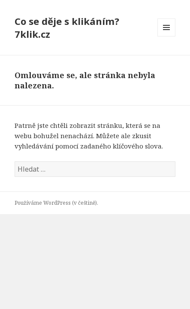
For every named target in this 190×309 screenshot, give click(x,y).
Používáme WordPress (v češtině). (56, 202)
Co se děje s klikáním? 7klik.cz (67, 27)
